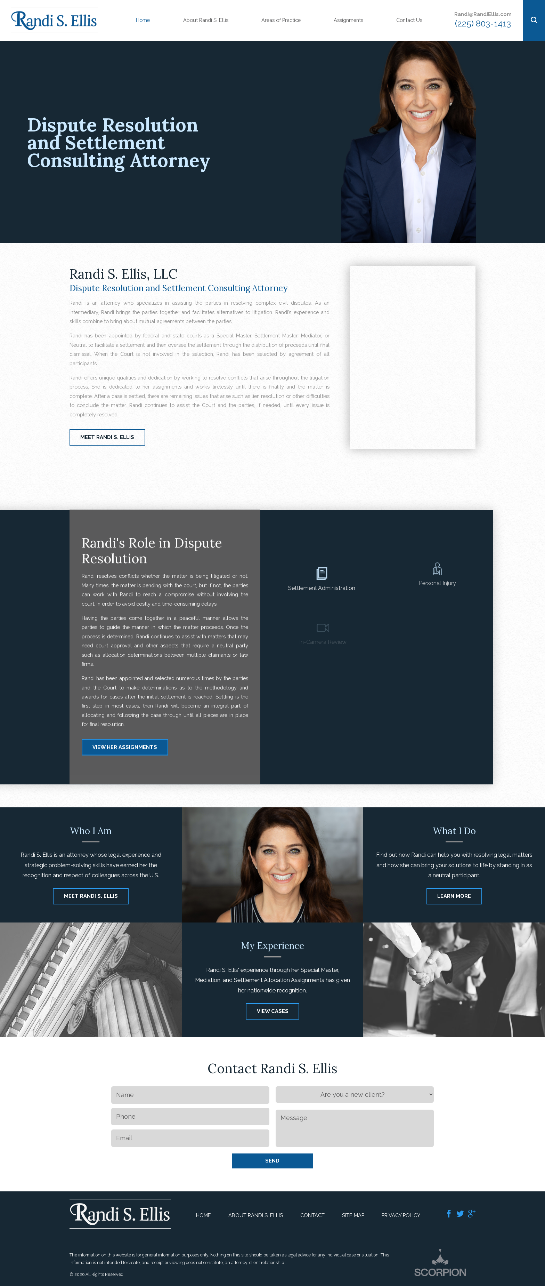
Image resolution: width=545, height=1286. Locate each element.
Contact (312, 1215)
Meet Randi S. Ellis (107, 437)
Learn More (454, 856)
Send (272, 1161)
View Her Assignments (124, 762)
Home (143, 20)
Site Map (353, 1215)
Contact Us (409, 20)
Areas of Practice (281, 20)
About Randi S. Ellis (205, 20)
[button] (534, 20)
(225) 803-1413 (483, 23)
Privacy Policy (401, 1215)
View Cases (272, 971)
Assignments (348, 20)
